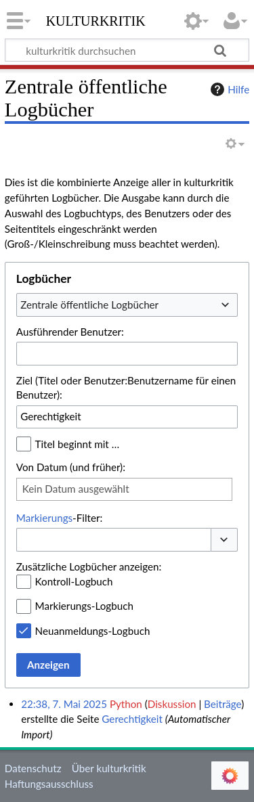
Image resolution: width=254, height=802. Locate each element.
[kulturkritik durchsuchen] (127, 50)
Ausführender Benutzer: (70, 332)
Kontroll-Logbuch (74, 581)
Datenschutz (33, 768)
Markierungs (44, 518)
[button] (224, 540)
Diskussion (172, 704)
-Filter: (59, 518)
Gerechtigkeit (132, 719)
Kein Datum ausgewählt (75, 489)
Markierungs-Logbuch (84, 606)
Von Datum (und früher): (70, 467)
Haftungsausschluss (49, 784)
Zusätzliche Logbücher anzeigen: (88, 566)
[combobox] (127, 304)
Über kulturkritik (109, 768)
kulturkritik (96, 19)
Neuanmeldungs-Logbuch (92, 631)
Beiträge (222, 704)
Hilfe (228, 89)
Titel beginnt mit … (77, 444)
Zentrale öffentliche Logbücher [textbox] (89, 304)
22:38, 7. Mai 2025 (64, 704)
